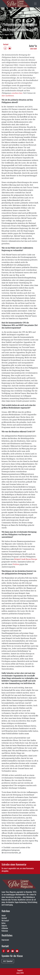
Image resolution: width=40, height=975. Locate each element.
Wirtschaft (5, 920)
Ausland (5, 44)
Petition (16, 564)
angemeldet (12, 868)
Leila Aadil (33, 48)
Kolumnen (5, 930)
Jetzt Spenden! (8, 961)
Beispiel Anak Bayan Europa (25, 559)
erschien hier (17, 93)
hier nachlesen (8, 96)
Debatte (4, 925)
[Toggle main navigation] (35, 3)
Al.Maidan (5, 928)
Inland (4, 915)
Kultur (4, 923)
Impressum (5, 940)
